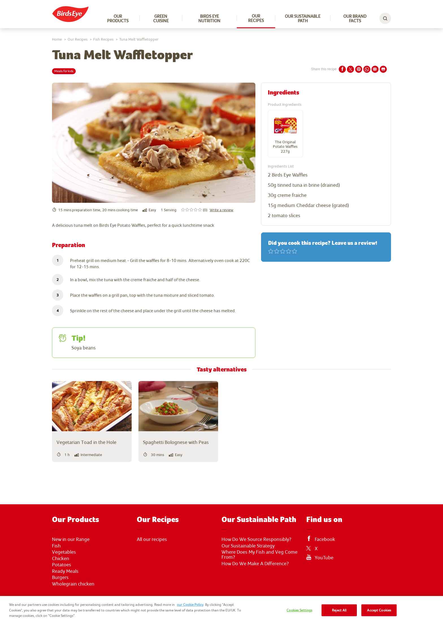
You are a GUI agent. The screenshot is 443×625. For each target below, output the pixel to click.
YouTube (324, 557)
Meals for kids (63, 71)
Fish (56, 545)
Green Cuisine (161, 18)
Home (57, 39)
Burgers (60, 577)
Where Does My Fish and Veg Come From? (259, 554)
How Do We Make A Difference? (255, 563)
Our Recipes (256, 18)
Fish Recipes (103, 39)
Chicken (60, 558)
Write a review (221, 210)
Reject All (339, 610)
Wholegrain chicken (73, 583)
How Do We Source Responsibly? (256, 539)
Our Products (118, 18)
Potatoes (61, 564)
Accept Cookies (379, 610)
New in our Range (71, 539)
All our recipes (152, 539)
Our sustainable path (302, 18)
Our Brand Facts (354, 18)
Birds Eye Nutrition (209, 18)
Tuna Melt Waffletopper (138, 39)
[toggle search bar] (385, 18)
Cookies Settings (299, 610)
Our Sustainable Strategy (248, 545)
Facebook (325, 539)
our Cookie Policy (190, 604)
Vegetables (64, 551)
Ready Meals (65, 571)
